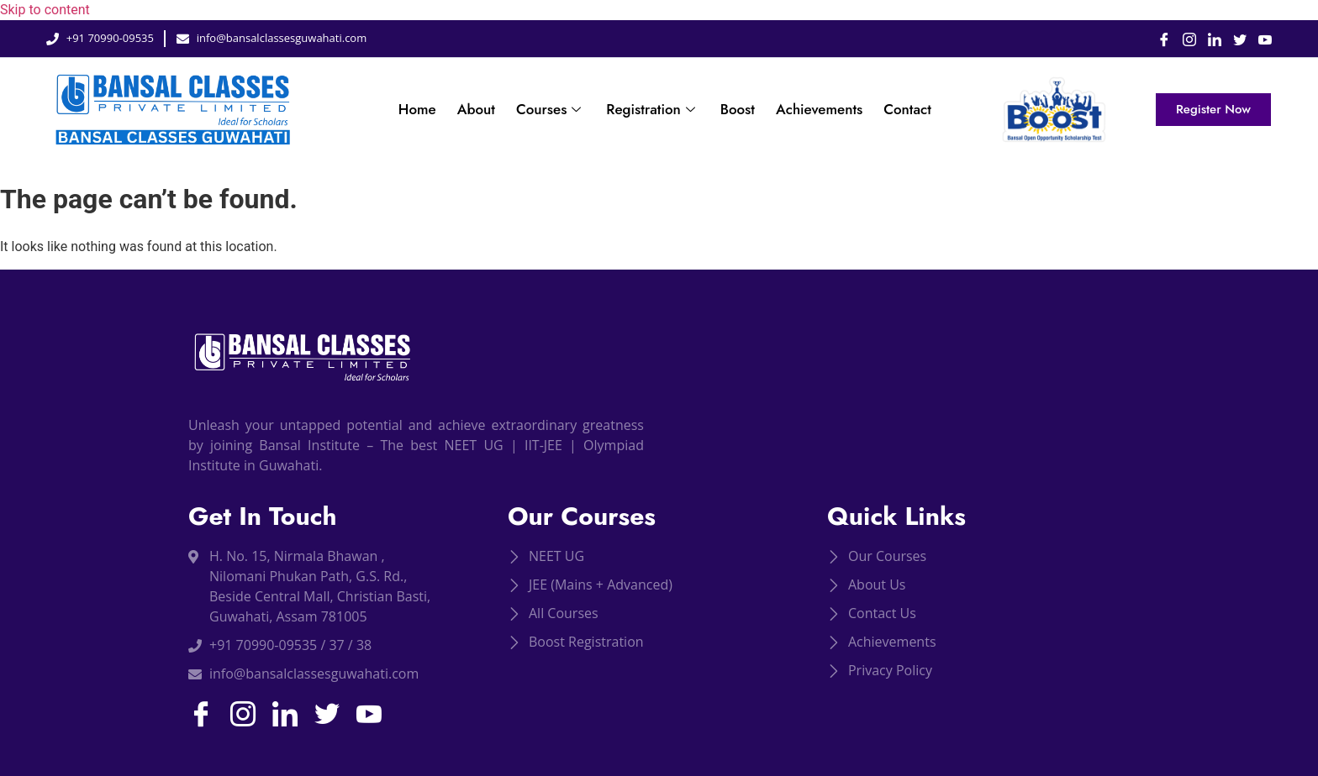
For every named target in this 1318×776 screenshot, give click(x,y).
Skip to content (45, 10)
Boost (737, 109)
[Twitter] (1234, 38)
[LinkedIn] (1208, 38)
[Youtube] (1259, 38)
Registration (652, 109)
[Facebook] (1158, 38)
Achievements (819, 109)
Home (417, 109)
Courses (550, 109)
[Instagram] (1183, 38)
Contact (907, 109)
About (476, 109)
